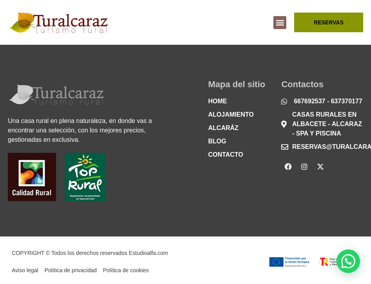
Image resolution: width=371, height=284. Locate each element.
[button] (279, 22)
